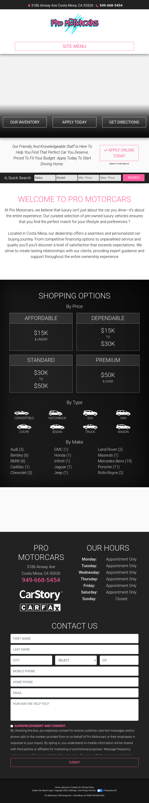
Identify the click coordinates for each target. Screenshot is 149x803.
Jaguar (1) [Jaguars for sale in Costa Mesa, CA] (63, 467)
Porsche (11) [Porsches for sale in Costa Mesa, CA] (109, 467)
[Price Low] (88, 178)
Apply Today (74, 122)
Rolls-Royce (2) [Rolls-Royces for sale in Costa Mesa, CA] (110, 472)
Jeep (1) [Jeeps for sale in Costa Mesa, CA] (61, 472)
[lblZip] (119, 660)
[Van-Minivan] (123, 415)
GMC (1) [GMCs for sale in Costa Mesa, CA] (61, 449)
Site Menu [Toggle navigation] (74, 46)
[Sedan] (57, 429)
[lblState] (76, 660)
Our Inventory (24, 122)
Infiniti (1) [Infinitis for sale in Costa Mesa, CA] (62, 461)
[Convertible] (24, 415)
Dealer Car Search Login (42, 790)
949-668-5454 (111, 5)
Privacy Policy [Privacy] (88, 787)
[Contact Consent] (11, 726)
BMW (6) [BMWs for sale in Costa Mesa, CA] (17, 461)
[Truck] (90, 429)
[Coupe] (24, 429)
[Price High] (110, 178)
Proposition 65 (110, 790)
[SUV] (90, 415)
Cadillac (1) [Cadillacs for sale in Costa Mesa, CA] (19, 467)
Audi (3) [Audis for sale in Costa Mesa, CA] (17, 449)
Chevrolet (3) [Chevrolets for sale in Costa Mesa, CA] (21, 472)
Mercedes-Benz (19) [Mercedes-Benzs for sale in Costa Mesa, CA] (115, 461)
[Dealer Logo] (74, 24)
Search (134, 177)
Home (57, 787)
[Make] (45, 178)
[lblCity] (31, 660)
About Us (66, 787)
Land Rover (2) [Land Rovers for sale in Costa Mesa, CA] (110, 449)
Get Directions (124, 122)
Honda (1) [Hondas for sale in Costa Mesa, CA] (62, 455)
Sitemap (72, 790)
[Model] (67, 178)
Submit (74, 762)
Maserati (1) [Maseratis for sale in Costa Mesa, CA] (108, 455)
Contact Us (76, 787)
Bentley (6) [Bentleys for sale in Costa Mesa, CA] (19, 455)
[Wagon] (123, 429)
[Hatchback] (57, 415)
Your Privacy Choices (90, 790)
